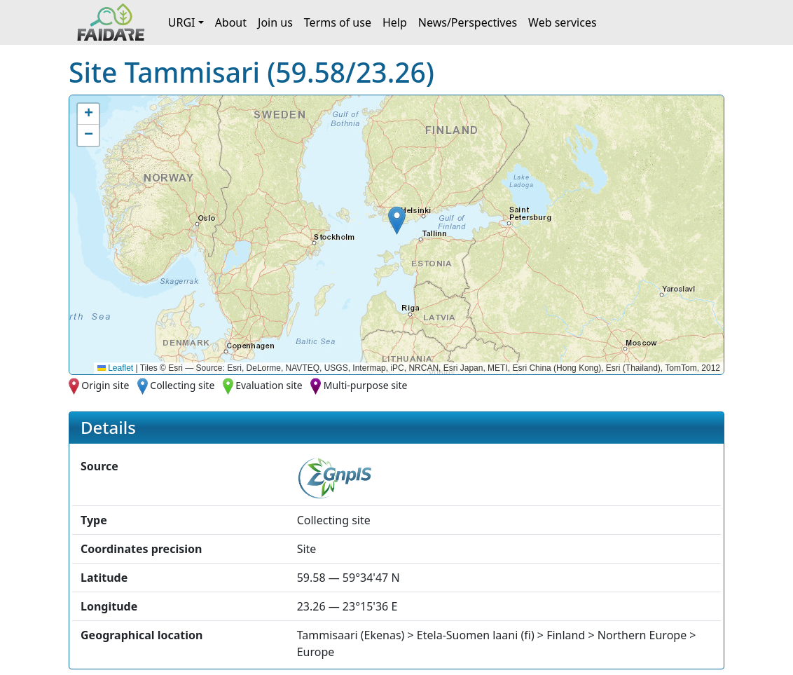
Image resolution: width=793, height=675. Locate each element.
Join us (275, 22)
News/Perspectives (467, 22)
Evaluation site (269, 385)
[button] (397, 220)
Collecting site (182, 385)
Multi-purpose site (366, 385)
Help (394, 22)
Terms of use (337, 22)
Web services (562, 22)
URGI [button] (181, 22)
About (231, 22)
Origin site (105, 385)
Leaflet (115, 368)
